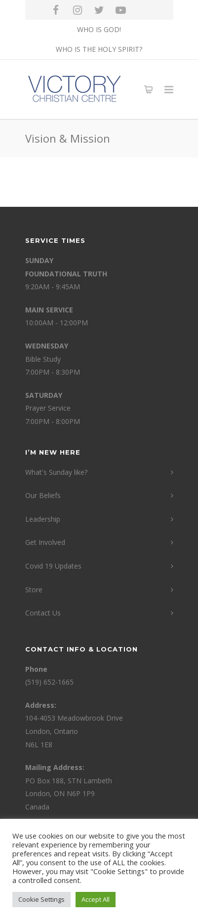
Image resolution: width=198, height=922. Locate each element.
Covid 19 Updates (53, 566)
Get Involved (45, 542)
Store (33, 589)
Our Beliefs (43, 495)
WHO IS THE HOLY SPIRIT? (99, 49)
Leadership (42, 519)
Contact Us (43, 612)
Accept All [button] (95, 899)
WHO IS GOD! (99, 29)
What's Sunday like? (56, 472)
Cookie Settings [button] (41, 899)
